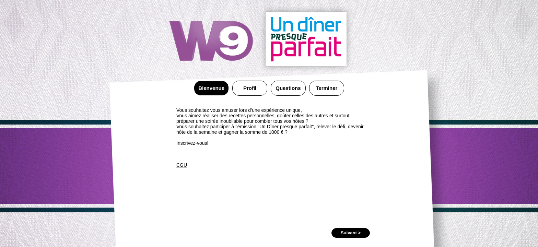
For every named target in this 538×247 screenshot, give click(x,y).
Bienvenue (211, 88)
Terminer (326, 88)
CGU (181, 165)
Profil (249, 88)
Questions (288, 88)
